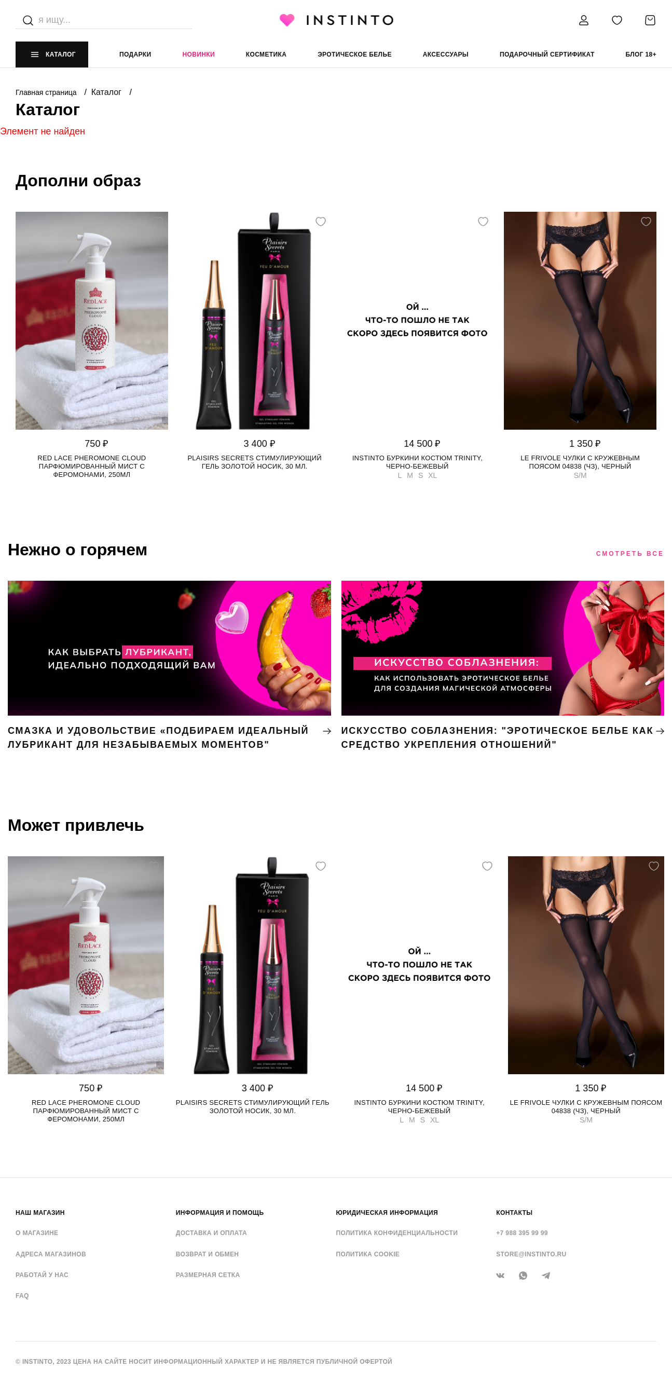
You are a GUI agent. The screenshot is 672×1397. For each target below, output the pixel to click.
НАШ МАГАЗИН (40, 1212)
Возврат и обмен (207, 1254)
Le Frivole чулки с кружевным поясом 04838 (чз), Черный (580, 462)
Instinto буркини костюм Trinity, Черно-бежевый (417, 462)
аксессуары (446, 54)
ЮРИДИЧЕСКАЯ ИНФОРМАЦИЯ (387, 1212)
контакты (514, 1212)
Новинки (198, 54)
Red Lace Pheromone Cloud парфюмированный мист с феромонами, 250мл (91, 466)
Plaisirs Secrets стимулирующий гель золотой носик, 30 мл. (254, 462)
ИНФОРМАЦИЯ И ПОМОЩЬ (220, 1212)
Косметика (266, 54)
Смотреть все (630, 553)
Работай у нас (42, 1275)
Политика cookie (368, 1254)
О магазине (37, 1233)
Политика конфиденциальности (397, 1233)
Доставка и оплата (211, 1233)
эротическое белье (355, 54)
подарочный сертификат (547, 54)
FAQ (22, 1295)
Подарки (135, 54)
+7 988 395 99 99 (522, 1233)
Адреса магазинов (51, 1254)
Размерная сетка (208, 1275)
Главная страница (47, 92)
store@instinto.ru (531, 1254)
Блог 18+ (641, 54)
